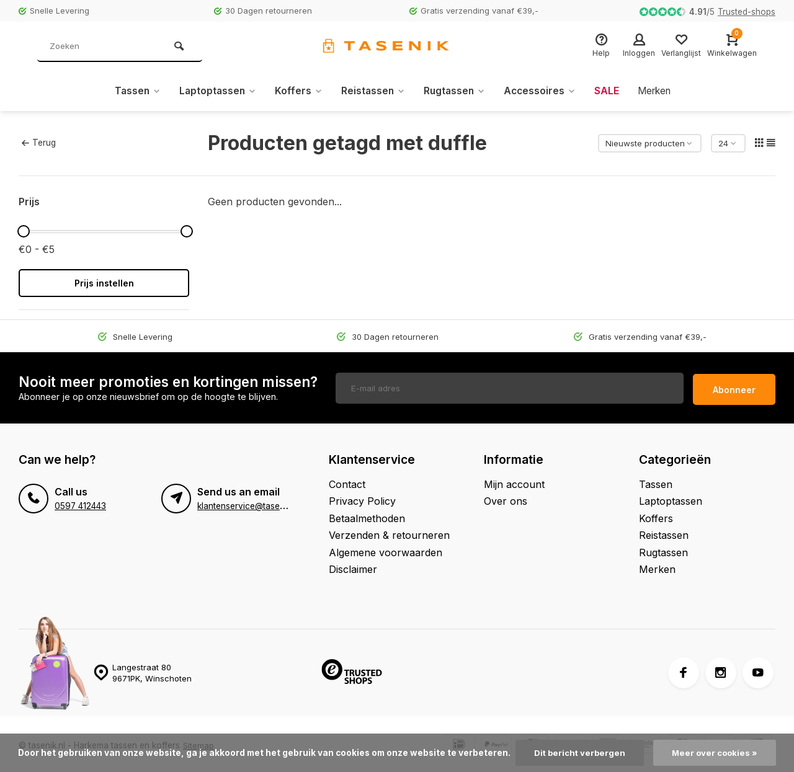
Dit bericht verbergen (578, 753)
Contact (347, 481)
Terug (38, 143)
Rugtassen (455, 91)
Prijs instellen (104, 283)
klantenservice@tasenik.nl (248, 503)
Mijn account (514, 481)
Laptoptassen (213, 91)
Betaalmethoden (367, 515)
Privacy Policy (362, 498)
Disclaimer (353, 566)
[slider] (23, 231)
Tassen (131, 91)
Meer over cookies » (716, 753)
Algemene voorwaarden (385, 549)
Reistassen (371, 91)
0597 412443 (80, 503)
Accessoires (542, 91)
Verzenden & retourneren (389, 532)
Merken (659, 91)
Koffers (296, 91)
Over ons (505, 498)
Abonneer (734, 386)
